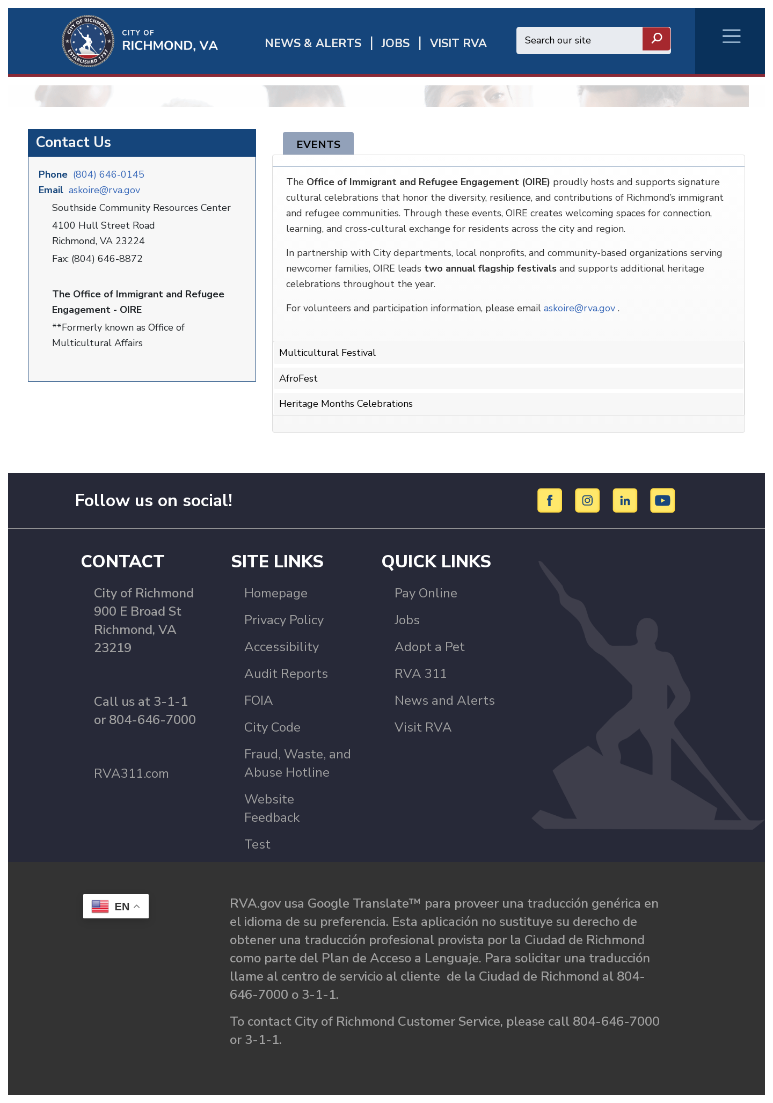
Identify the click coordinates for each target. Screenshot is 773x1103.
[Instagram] (589, 499)
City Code (272, 727)
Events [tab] (318, 144)
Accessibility (281, 646)
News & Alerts (313, 44)
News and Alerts (445, 700)
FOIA (258, 700)
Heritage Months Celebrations (346, 403)
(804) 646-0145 (108, 174)
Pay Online (426, 593)
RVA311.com (131, 773)
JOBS (396, 44)
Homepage (276, 593)
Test (257, 844)
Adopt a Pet (430, 646)
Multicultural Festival (327, 352)
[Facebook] (551, 499)
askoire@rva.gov (104, 190)
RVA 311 (421, 673)
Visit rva (458, 44)
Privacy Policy (284, 620)
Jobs (407, 620)
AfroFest (298, 378)
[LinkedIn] (626, 499)
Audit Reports (286, 673)
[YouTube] (663, 499)
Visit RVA (423, 727)
